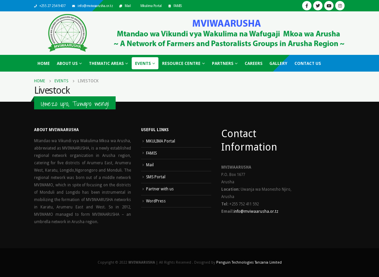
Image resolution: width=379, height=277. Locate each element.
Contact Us (307, 63)
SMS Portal (155, 177)
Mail (128, 6)
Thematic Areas (106, 63)
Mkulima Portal (151, 6)
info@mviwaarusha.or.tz (95, 6)
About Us (67, 63)
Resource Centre (181, 63)
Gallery (278, 63)
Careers (253, 63)
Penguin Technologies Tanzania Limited (249, 262)
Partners (222, 63)
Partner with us (160, 189)
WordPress (156, 201)
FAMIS (177, 6)
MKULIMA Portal (160, 141)
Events (143, 63)
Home (43, 63)
